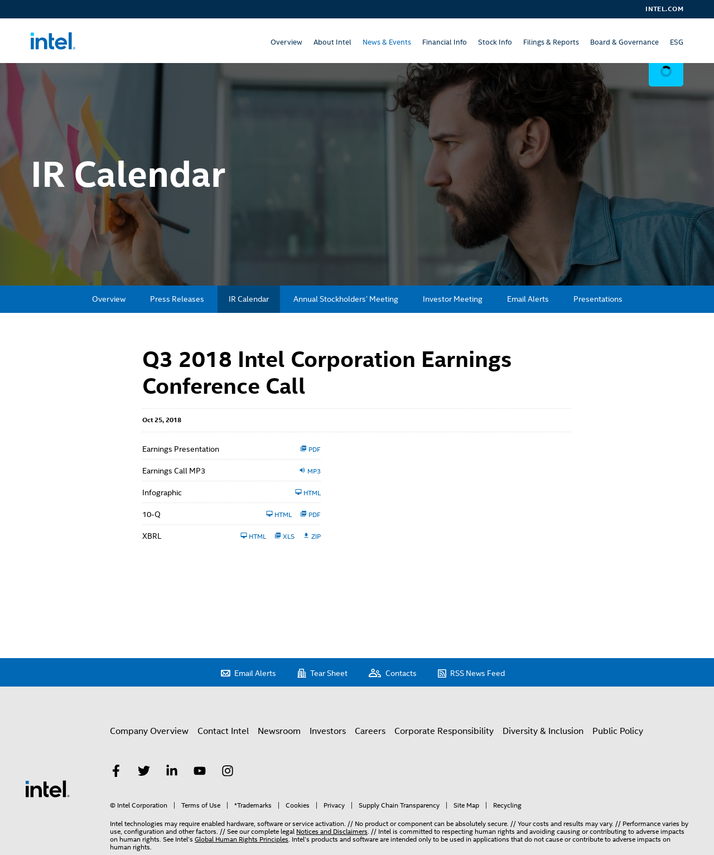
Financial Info (444, 42)
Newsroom (279, 731)
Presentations (598, 299)
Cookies (298, 805)
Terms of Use (200, 805)
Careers (370, 731)
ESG (676, 42)
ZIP (312, 536)
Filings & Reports (551, 42)
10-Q (151, 514)
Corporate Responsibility (444, 731)
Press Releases (177, 299)
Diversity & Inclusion (543, 731)
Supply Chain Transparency (399, 805)
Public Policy (617, 731)
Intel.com (664, 8)
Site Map (466, 805)
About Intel (332, 42)
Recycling (507, 805)
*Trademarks (253, 805)
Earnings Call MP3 (173, 471)
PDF (310, 449)
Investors (328, 731)
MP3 (310, 471)
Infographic (162, 492)
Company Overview (149, 731)
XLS (284, 536)
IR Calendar (249, 299)
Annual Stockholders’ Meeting (345, 299)
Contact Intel (223, 731)
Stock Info (495, 42)
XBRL (151, 536)
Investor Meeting (453, 299)
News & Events (387, 42)
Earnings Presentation (180, 449)
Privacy (334, 805)
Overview (286, 42)
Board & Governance (624, 42)
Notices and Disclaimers (332, 831)
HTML (308, 492)
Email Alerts (528, 299)
